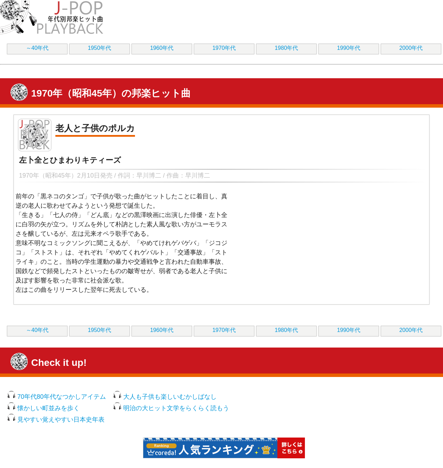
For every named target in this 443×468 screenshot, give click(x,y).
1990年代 (349, 48)
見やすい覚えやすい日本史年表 (61, 419)
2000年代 (411, 48)
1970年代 (224, 48)
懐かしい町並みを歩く (48, 408)
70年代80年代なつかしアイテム (61, 396)
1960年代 (162, 48)
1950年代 (99, 48)
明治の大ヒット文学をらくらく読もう (176, 408)
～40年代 (37, 48)
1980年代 (286, 48)
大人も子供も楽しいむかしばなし (170, 396)
